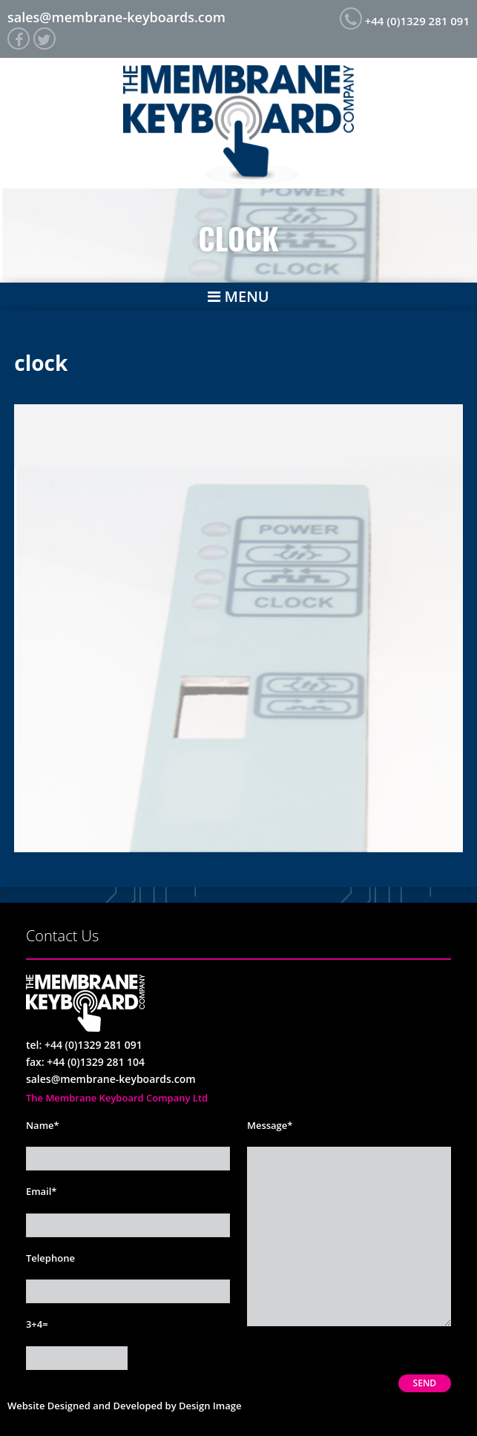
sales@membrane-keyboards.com (116, 17)
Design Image (210, 1405)
